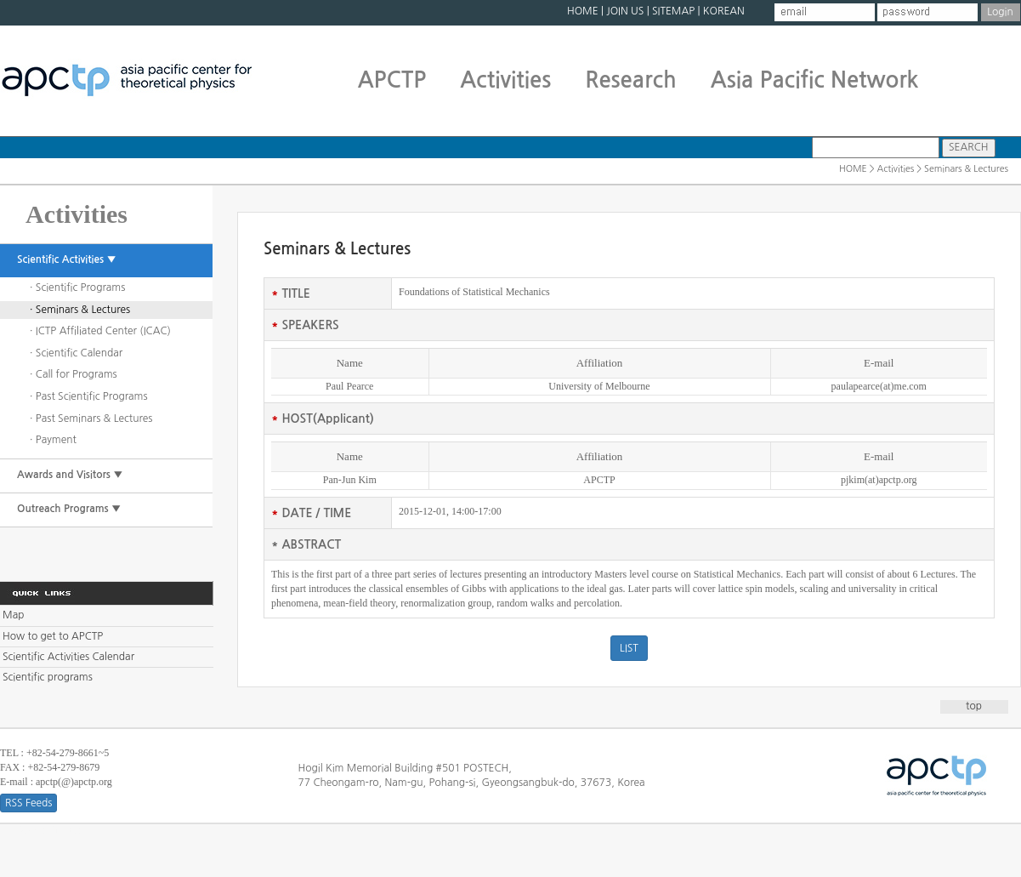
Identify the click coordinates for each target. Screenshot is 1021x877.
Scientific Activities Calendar (68, 657)
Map (13, 615)
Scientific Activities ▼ (66, 259)
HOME (582, 11)
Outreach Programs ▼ (69, 509)
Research (630, 80)
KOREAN (724, 11)
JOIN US (625, 11)
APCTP (392, 80)
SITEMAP (673, 11)
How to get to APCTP (53, 636)
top (974, 706)
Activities (505, 80)
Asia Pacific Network (815, 80)
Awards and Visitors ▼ (70, 475)
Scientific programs (48, 677)
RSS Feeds (28, 803)
